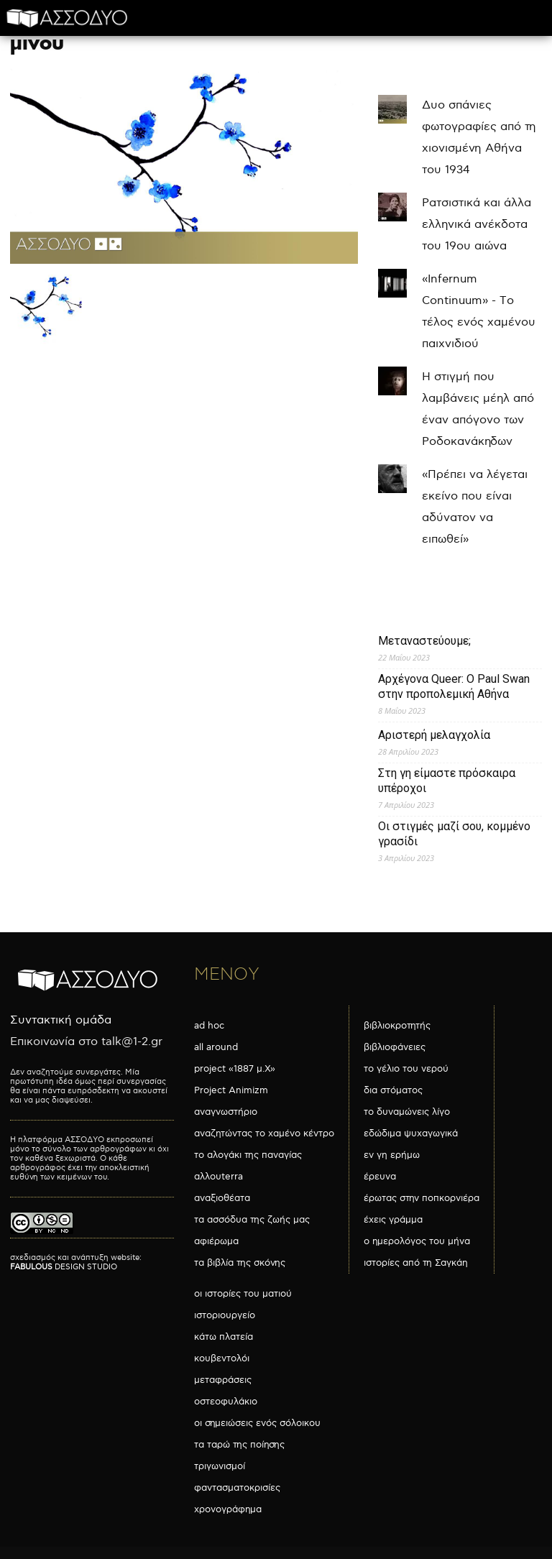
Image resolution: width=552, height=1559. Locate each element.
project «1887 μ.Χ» (234, 1069)
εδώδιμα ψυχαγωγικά (411, 1133)
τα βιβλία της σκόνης (239, 1263)
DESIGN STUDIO (63, 1266)
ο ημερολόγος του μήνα (417, 1241)
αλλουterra (218, 1176)
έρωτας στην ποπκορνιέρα (421, 1198)
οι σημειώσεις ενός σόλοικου (257, 1423)
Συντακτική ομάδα (60, 1020)
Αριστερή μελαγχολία (434, 735)
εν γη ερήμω (392, 1155)
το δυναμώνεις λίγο (407, 1112)
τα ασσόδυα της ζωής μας (252, 1219)
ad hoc (209, 1025)
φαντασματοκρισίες (237, 1488)
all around (216, 1047)
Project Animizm (231, 1090)
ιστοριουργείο (224, 1315)
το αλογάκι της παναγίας (248, 1155)
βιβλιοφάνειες (395, 1047)
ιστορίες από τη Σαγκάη (416, 1263)
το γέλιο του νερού (406, 1069)
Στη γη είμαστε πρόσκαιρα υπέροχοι (446, 780)
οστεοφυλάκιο (225, 1401)
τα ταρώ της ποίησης (239, 1444)
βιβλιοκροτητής (397, 1025)
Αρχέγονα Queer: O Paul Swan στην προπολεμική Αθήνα (454, 686)
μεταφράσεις (223, 1380)
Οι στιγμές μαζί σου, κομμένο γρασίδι (454, 833)
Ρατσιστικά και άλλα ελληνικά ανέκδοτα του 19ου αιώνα (476, 224)
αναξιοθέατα (222, 1198)
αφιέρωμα (216, 1241)
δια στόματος (393, 1090)
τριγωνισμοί (219, 1466)
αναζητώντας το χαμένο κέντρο (264, 1133)
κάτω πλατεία (223, 1337)
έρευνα (380, 1176)
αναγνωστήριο (225, 1112)
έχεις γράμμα (393, 1219)
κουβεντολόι (221, 1358)
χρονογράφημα (228, 1509)
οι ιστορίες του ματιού (243, 1294)
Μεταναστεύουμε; (424, 641)
